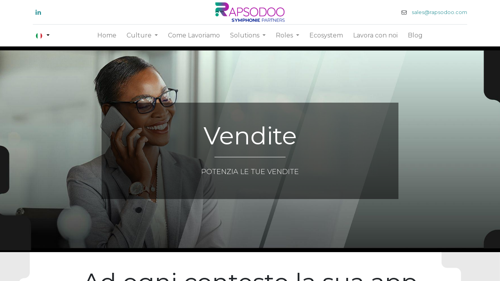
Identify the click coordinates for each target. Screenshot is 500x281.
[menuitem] (107, 35)
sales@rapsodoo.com (439, 12)
